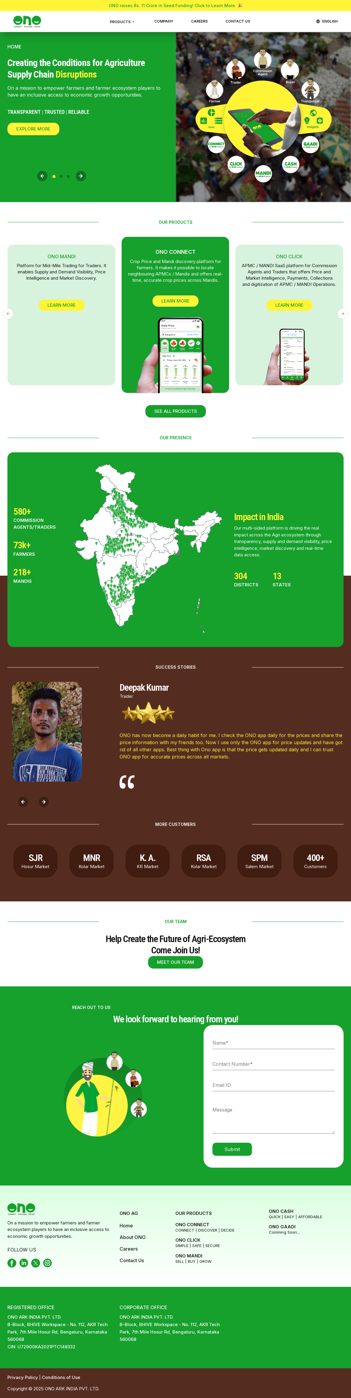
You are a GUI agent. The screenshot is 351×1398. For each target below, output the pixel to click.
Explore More (33, 129)
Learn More (61, 305)
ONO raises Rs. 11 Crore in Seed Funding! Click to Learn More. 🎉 (175, 5)
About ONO (133, 1237)
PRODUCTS (120, 22)
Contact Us (132, 1260)
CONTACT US (237, 21)
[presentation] (42, 176)
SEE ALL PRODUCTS (175, 411)
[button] (54, 177)
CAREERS (199, 21)
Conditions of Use (61, 1377)
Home (126, 1226)
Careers (129, 1249)
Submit (232, 1149)
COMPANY (163, 21)
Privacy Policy (23, 1377)
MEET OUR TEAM (175, 962)
